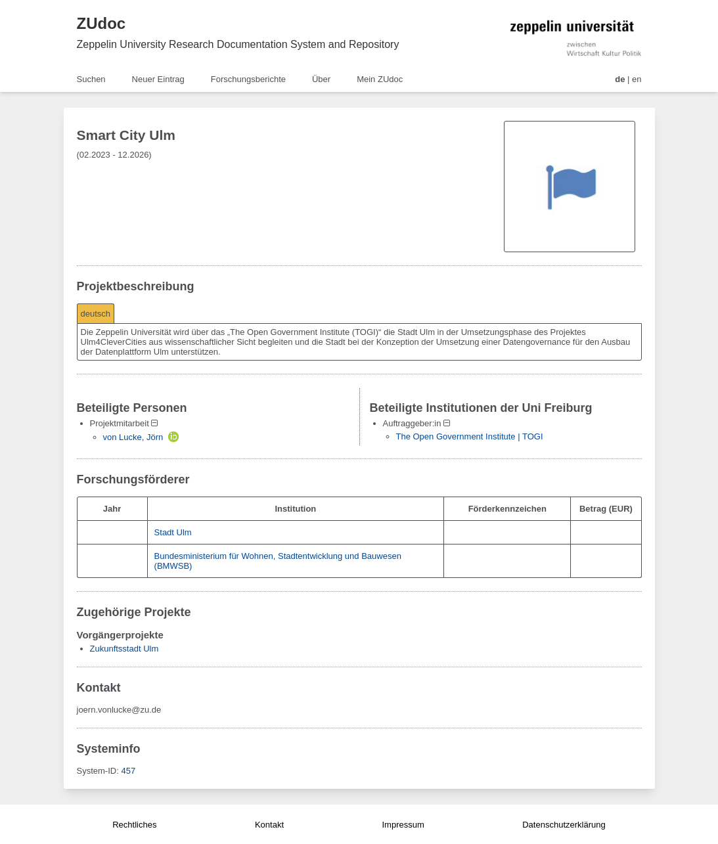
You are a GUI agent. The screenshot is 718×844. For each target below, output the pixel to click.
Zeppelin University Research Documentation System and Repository (238, 44)
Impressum (403, 825)
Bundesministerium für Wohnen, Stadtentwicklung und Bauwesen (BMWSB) (277, 561)
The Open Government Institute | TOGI (469, 436)
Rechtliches (134, 825)
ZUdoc (101, 23)
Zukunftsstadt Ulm (124, 649)
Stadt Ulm (173, 532)
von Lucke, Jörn (133, 437)
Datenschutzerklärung (563, 825)
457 (128, 771)
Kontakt (269, 825)
